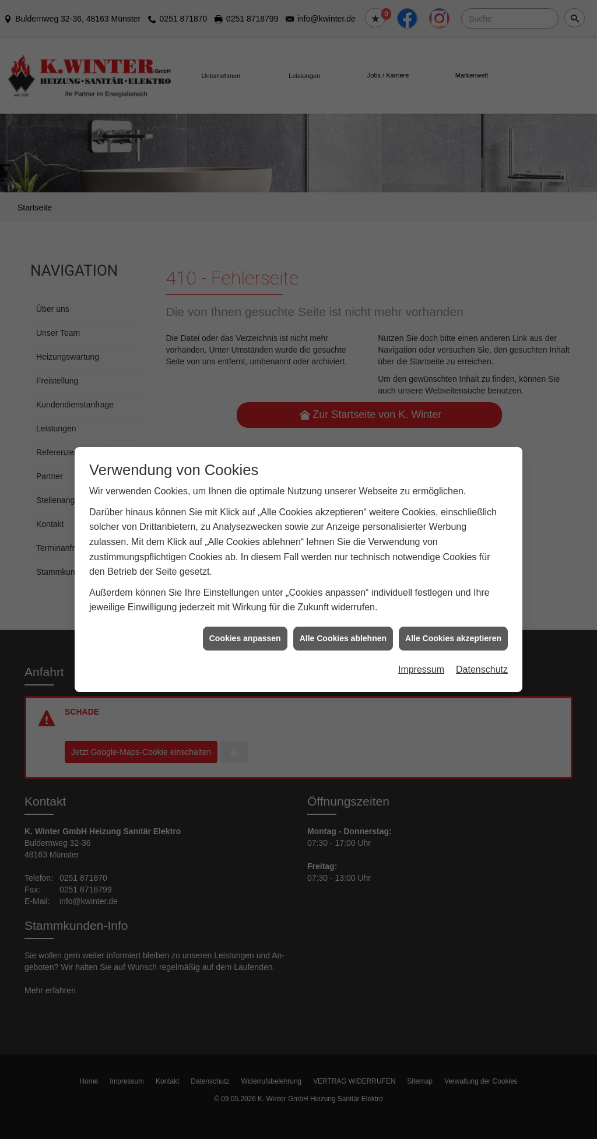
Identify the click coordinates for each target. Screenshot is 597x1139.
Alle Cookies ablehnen (343, 592)
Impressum (421, 625)
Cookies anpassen (245, 592)
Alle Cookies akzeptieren (453, 592)
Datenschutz (482, 625)
